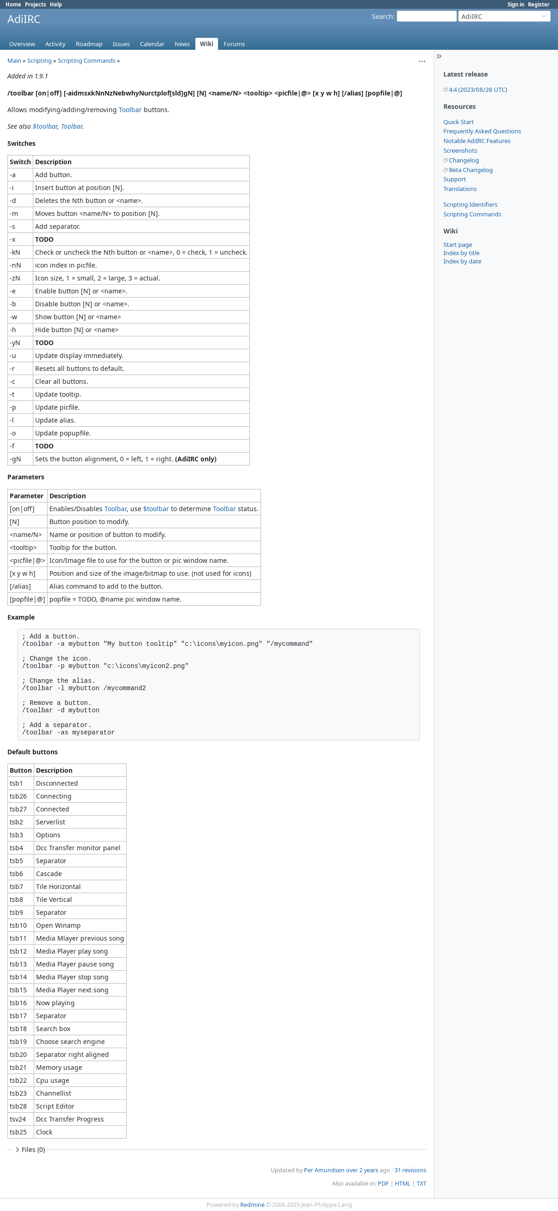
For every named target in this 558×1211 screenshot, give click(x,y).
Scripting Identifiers (470, 204)
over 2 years (362, 1170)
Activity (55, 44)
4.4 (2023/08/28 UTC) (478, 89)
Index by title (461, 253)
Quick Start (458, 122)
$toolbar (45, 126)
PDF (383, 1183)
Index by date (462, 261)
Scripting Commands (472, 214)
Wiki (206, 44)
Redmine (252, 1205)
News (182, 44)
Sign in (516, 4)
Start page (457, 244)
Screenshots (460, 150)
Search (382, 16)
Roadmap (89, 44)
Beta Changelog (471, 170)
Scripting (39, 60)
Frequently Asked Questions (482, 131)
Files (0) (29, 1149)
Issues (121, 44)
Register (539, 4)
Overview (22, 44)
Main (14, 60)
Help (56, 4)
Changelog (464, 160)
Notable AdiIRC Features (476, 141)
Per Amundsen (324, 1170)
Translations (460, 189)
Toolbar (130, 109)
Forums (234, 44)
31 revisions (410, 1170)
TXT (421, 1183)
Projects (35, 4)
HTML (403, 1183)
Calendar (152, 44)
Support (454, 179)
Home (13, 4)
